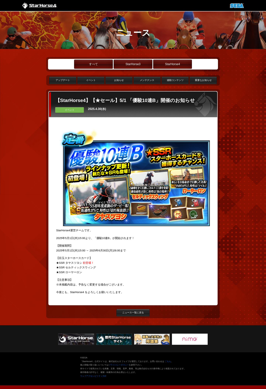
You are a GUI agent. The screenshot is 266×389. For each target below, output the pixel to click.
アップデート (63, 80)
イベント (91, 80)
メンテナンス (147, 80)
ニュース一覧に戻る (133, 312)
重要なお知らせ (203, 80)
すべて (93, 64)
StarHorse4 (172, 64)
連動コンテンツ (175, 80)
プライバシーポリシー (119, 365)
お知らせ (119, 80)
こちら (168, 361)
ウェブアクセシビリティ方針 (93, 376)
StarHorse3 (133, 64)
